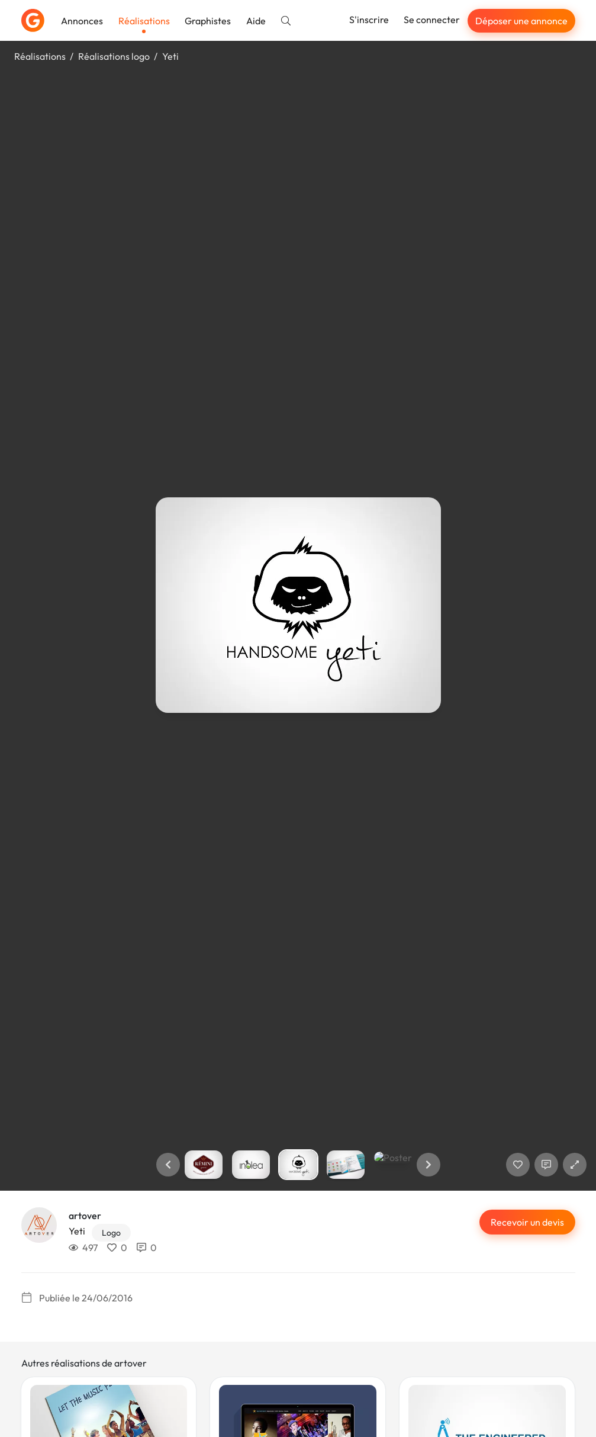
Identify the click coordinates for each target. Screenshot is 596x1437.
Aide (256, 21)
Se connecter (432, 19)
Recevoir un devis (527, 1222)
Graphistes (208, 21)
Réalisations (144, 21)
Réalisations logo (114, 56)
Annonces (82, 21)
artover (85, 1215)
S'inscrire (369, 19)
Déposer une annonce (521, 21)
